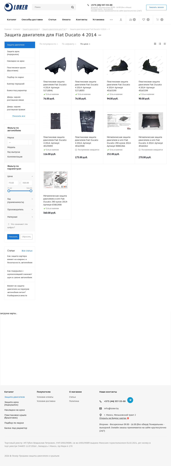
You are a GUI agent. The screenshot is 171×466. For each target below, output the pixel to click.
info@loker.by (111, 408)
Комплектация (14, 156)
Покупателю (44, 391)
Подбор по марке (14, 422)
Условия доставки (46, 401)
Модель (11, 147)
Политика (74, 401)
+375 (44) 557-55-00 (101, 5)
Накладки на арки (14, 409)
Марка (10, 137)
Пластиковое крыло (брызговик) (15, 416)
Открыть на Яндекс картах (114, 418)
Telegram (130, 400)
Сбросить (26, 236)
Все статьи (27, 250)
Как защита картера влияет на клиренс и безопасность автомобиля (19, 259)
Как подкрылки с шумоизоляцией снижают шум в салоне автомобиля (19, 274)
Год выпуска (13, 152)
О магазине (75, 391)
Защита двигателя (14, 397)
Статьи (72, 397)
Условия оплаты (45, 397)
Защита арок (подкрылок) (11, 403)
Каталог (9, 391)
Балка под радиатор (15, 428)
